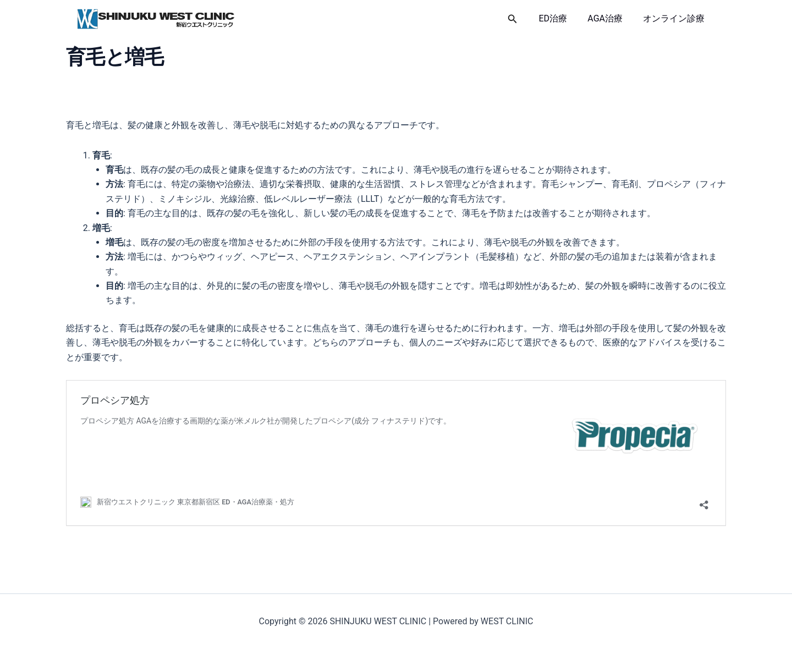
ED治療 (560, 18)
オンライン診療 (675, 18)
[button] (521, 19)
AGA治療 (609, 18)
